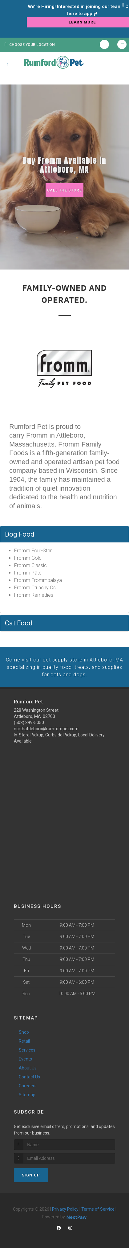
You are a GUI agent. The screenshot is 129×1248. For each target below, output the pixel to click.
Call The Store (64, 190)
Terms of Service (98, 1207)
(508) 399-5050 (29, 721)
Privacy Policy (65, 1207)
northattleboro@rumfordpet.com (46, 727)
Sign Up (31, 1174)
